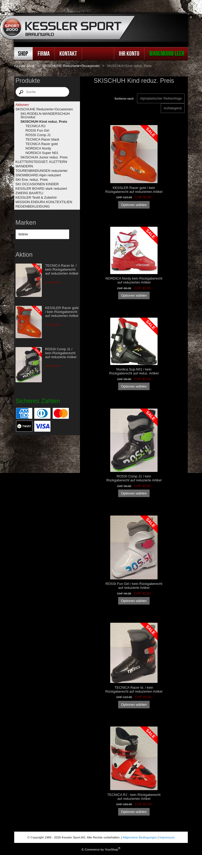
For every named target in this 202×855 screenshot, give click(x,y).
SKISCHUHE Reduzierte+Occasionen (70, 66)
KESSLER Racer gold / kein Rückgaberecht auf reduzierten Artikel (61, 312)
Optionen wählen (134, 205)
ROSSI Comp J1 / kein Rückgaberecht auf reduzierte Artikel (61, 353)
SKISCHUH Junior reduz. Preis (44, 157)
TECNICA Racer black (42, 139)
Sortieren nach (124, 98)
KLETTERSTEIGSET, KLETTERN (41, 161)
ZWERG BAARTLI (29, 193)
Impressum (167, 837)
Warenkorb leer (166, 53)
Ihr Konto (129, 53)
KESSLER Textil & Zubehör (36, 197)
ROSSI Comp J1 (38, 135)
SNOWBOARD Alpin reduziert (38, 175)
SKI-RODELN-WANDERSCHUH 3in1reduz (45, 115)
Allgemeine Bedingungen (140, 837)
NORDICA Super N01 (42, 152)
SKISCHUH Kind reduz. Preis (44, 121)
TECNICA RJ (36, 126)
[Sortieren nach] (173, 108)
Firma (44, 53)
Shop (23, 53)
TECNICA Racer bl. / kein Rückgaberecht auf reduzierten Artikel (61, 269)
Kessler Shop (24, 66)
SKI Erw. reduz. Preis (32, 179)
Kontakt (68, 53)
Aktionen (22, 104)
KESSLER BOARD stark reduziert (41, 188)
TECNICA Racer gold (42, 144)
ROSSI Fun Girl (37, 130)
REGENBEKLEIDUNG (33, 206)
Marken (26, 222)
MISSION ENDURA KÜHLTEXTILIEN (44, 202)
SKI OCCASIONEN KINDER (37, 184)
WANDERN (24, 166)
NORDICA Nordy (38, 148)
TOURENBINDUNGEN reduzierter (42, 170)
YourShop (111, 849)
